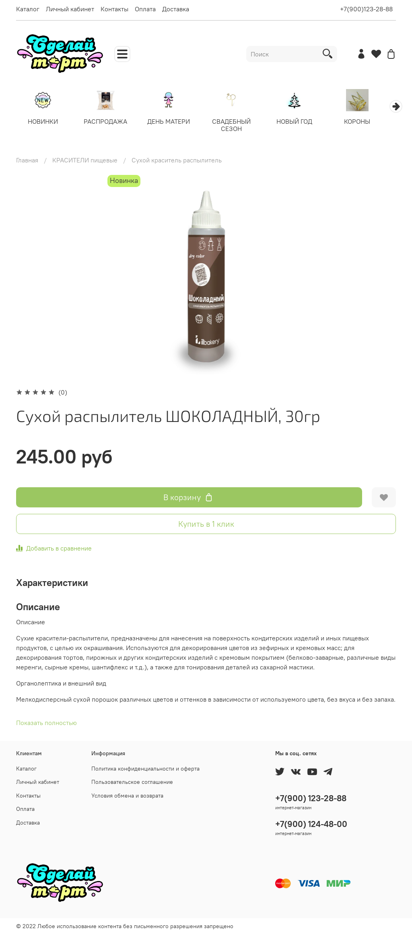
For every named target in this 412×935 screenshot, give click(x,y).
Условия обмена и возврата (127, 795)
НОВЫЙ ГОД (303, 122)
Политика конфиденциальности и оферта (145, 768)
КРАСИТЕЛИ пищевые (84, 161)
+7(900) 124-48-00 (311, 824)
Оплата (145, 9)
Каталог (27, 9)
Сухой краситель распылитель (177, 161)
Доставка (175, 9)
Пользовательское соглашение (132, 781)
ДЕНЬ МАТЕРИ (173, 122)
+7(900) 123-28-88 (310, 798)
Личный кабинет (70, 9)
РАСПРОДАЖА (108, 122)
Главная (27, 161)
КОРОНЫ (368, 122)
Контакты (114, 9)
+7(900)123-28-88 (366, 9)
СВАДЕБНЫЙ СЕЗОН (238, 125)
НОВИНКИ (44, 122)
